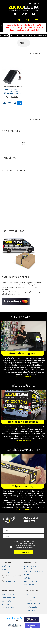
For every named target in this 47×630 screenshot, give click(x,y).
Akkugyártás (6, 604)
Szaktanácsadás (8, 608)
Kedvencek (39, 3)
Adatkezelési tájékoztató (33, 572)
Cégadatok (31, 598)
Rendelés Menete (30, 581)
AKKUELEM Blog (30, 585)
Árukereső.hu (15, 621)
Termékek (5, 573)
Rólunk (30, 594)
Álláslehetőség (33, 607)
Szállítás (27, 578)
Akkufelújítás (7, 601)
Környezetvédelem (34, 604)
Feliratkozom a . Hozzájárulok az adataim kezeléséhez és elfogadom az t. (25, 544)
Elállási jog (31, 610)
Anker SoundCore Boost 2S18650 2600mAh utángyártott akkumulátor (12, 92)
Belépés (30, 3)
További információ (23, 376)
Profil (35, 3)
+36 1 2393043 (23, 14)
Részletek (4, 103)
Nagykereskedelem (9, 598)
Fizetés (27, 575)
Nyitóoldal (6, 566)
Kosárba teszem (19, 103)
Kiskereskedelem (8, 595)
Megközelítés (32, 601)
